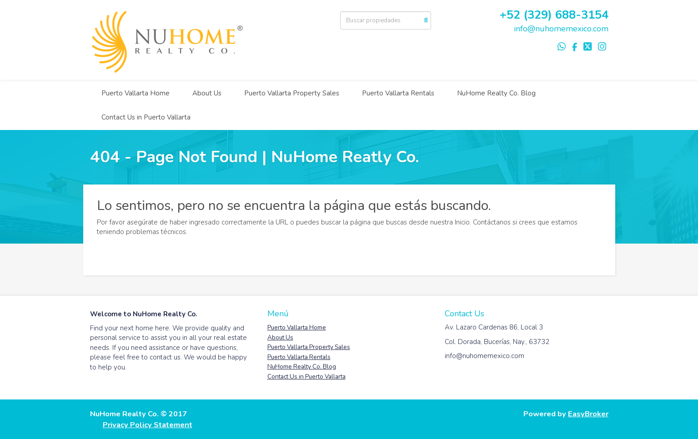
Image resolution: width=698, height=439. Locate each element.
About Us (206, 93)
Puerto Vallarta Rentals (398, 93)
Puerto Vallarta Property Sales (291, 93)
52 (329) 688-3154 (557, 15)
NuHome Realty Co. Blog (496, 93)
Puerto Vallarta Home (135, 93)
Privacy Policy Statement (147, 424)
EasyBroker (588, 414)
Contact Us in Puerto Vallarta (146, 117)
